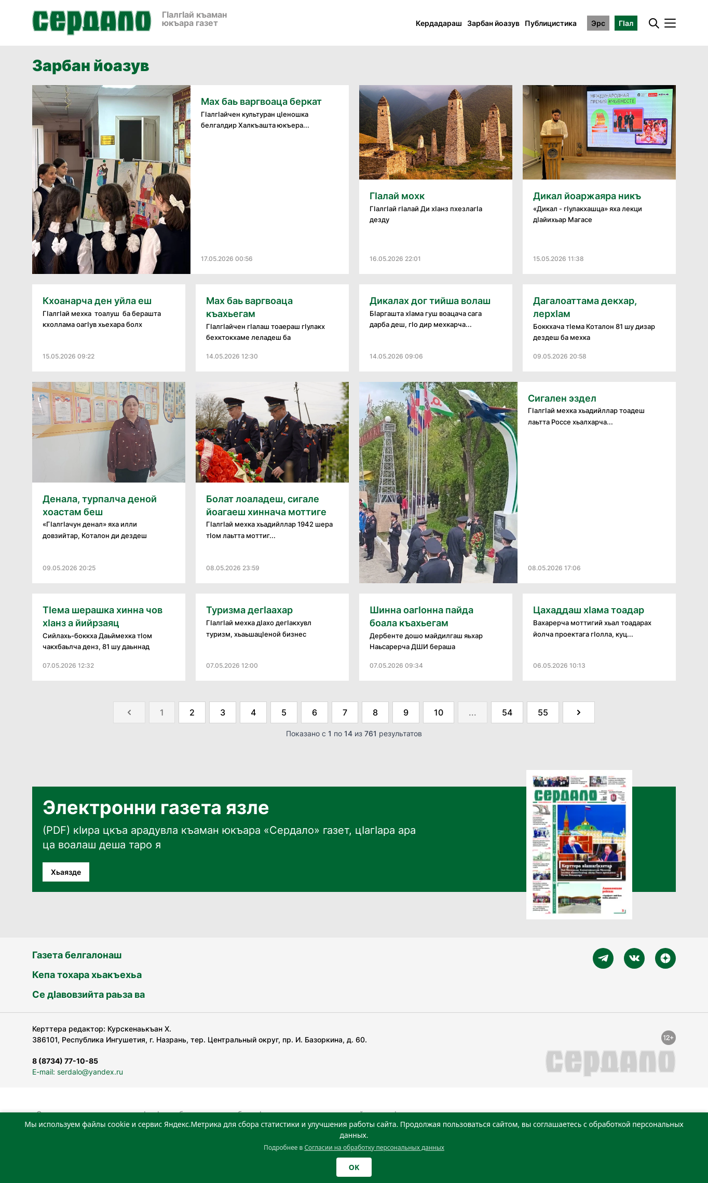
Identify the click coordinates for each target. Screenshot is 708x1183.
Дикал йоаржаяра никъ (587, 195)
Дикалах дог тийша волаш (430, 300)
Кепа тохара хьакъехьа (87, 974)
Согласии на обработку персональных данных (374, 1147)
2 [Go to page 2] (192, 712)
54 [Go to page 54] (507, 712)
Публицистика (551, 23)
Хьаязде (66, 872)
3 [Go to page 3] (222, 712)
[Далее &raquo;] (579, 712)
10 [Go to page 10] (438, 712)
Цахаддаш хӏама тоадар (590, 609)
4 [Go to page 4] (253, 712)
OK (354, 1167)
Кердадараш (439, 23)
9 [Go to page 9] (406, 712)
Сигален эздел (562, 398)
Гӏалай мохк (397, 195)
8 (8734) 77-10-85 (65, 1060)
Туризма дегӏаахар (249, 609)
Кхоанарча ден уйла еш (97, 300)
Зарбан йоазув (493, 23)
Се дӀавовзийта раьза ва (88, 994)
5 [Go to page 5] (284, 712)
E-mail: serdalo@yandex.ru (77, 1071)
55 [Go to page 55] (543, 712)
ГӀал (626, 23)
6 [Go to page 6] (314, 712)
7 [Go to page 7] (345, 712)
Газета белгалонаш (76, 955)
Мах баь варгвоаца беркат (261, 101)
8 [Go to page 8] (375, 712)
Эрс (598, 23)
